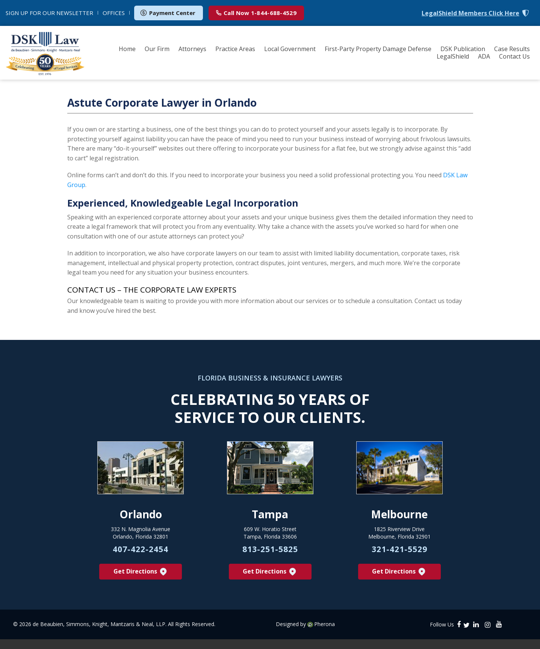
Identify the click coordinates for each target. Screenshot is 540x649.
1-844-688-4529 (256, 13)
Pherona (324, 638)
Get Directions (140, 586)
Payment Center (167, 13)
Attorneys (192, 49)
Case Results (512, 49)
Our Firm (157, 49)
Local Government (290, 49)
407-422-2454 (140, 562)
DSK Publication (462, 49)
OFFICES (114, 13)
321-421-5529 (399, 562)
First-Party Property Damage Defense (378, 49)
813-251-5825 (270, 562)
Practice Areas (235, 49)
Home (127, 49)
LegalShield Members (470, 13)
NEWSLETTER (49, 13)
